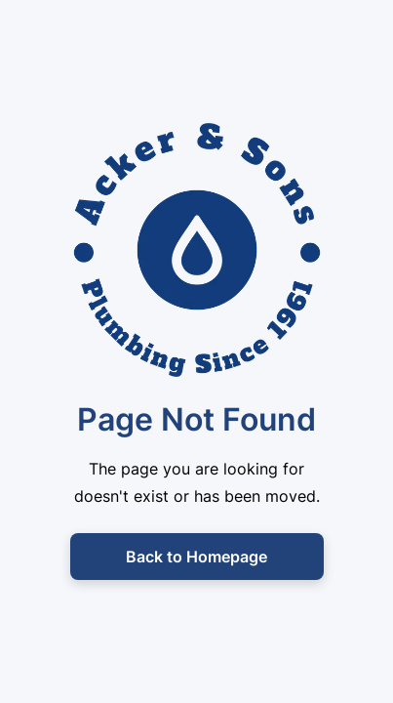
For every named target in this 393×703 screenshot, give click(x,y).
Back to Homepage (196, 556)
